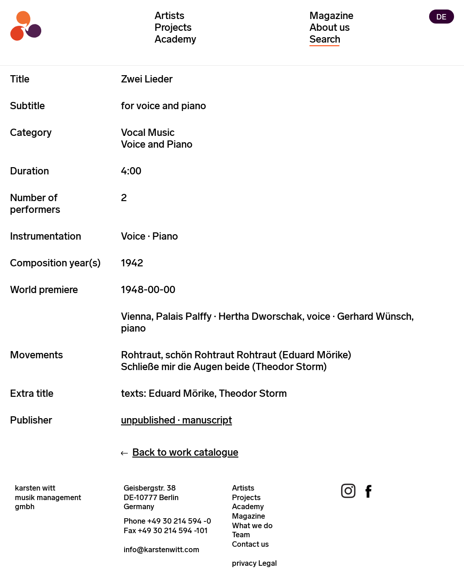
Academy (175, 39)
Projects (173, 27)
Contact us (250, 544)
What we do (252, 525)
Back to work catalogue (185, 452)
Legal (267, 563)
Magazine (331, 16)
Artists (169, 16)
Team (241, 534)
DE (441, 16)
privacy (244, 563)
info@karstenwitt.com (161, 549)
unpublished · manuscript (176, 420)
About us (329, 27)
